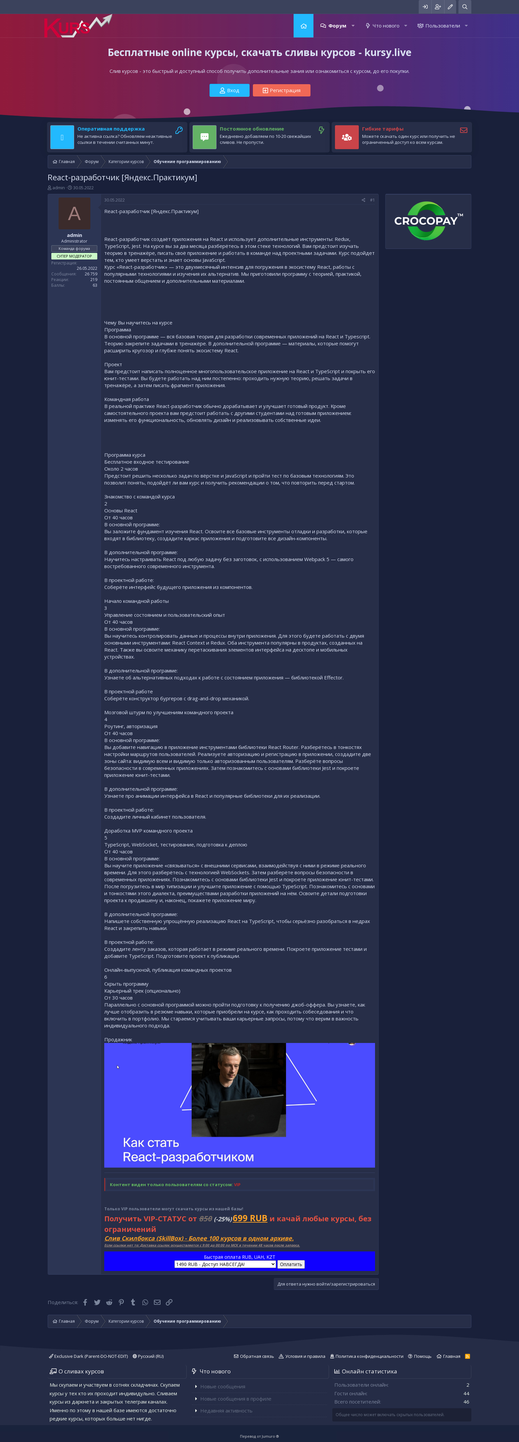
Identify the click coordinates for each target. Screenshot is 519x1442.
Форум (337, 25)
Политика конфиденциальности (369, 1356)
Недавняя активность (226, 1410)
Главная (303, 25)
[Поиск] (464, 7)
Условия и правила (305, 1356)
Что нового (386, 25)
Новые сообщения (222, 1386)
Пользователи (442, 25)
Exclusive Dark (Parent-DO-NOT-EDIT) (88, 1356)
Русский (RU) (148, 1356)
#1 (372, 200)
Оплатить (291, 1264)
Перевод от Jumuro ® (259, 1436)
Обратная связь (257, 1356)
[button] (353, 25)
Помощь (423, 1356)
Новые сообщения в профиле (235, 1398)
